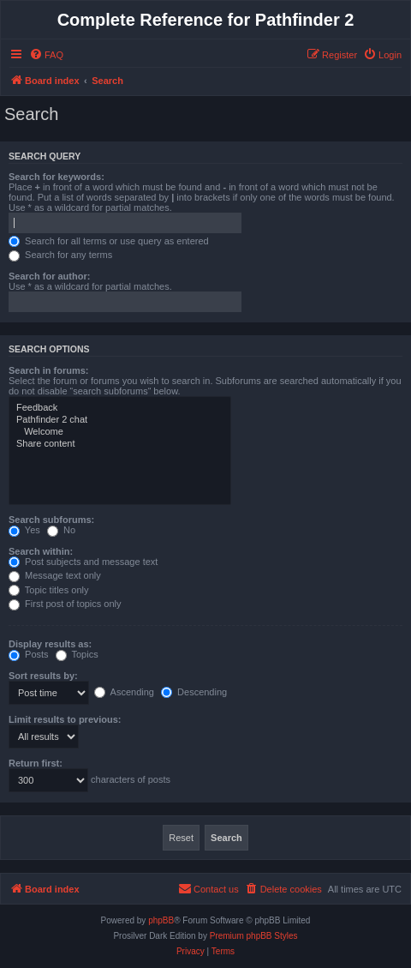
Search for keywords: (56, 176)
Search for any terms (60, 255)
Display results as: (50, 644)
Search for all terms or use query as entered (109, 241)
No (61, 530)
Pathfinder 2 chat (120, 420)
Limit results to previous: (65, 719)
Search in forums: (49, 370)
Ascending (124, 692)
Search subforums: (51, 519)
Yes (24, 530)
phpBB (161, 920)
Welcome (120, 432)
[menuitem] (46, 55)
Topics (77, 654)
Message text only (55, 575)
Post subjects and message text (83, 561)
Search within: (41, 551)
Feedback (120, 408)
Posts (29, 654)
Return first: (36, 763)
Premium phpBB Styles (254, 936)
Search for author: (49, 276)
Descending (194, 692)
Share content (120, 444)
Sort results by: (43, 675)
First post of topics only (65, 603)
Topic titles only (48, 590)
